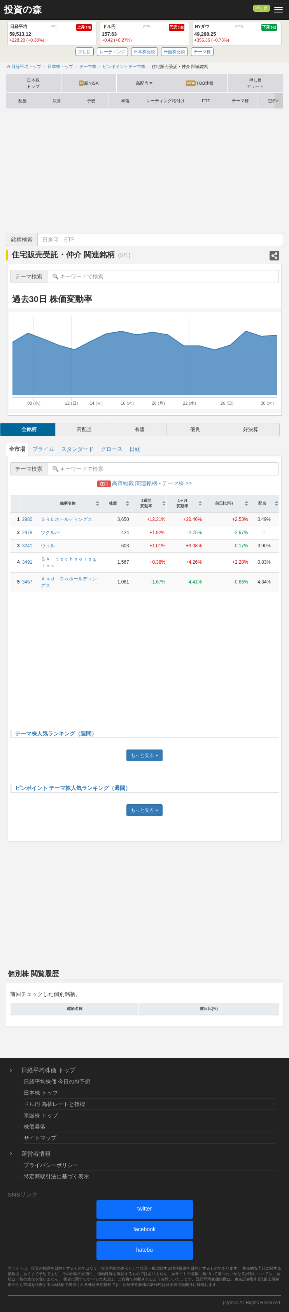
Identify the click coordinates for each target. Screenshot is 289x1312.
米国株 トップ (41, 1115)
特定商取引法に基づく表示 (56, 1176)
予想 (91, 100)
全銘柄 (29, 429)
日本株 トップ (41, 1093)
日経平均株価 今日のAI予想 (57, 1081)
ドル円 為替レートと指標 (54, 1104)
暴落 (125, 100)
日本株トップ (33, 83)
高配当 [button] (144, 83)
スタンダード (77, 449)
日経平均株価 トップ (48, 1070)
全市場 (17, 449)
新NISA (88, 83)
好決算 (250, 429)
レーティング (112, 51)
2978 (27, 532)
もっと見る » (144, 755)
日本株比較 (144, 51)
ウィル (48, 546)
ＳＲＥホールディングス (66, 519)
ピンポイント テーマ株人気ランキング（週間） (73, 788)
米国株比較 (174, 51)
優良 (195, 429)
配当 (22, 100)
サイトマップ (40, 1138)
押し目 (261, 8)
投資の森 (23, 10)
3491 (27, 562)
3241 (27, 546)
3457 (27, 582)
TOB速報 (200, 83)
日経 (135, 449)
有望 (140, 429)
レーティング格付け (165, 100)
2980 (27, 519)
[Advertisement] (144, 170)
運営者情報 (36, 1153)
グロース (112, 449)
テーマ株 (202, 51)
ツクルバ (50, 532)
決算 (57, 100)
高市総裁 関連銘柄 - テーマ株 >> (144, 483)
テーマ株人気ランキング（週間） (56, 733)
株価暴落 (35, 1126)
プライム (43, 449)
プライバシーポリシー (51, 1165)
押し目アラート (255, 83)
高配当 (84, 429)
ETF (206, 100)
